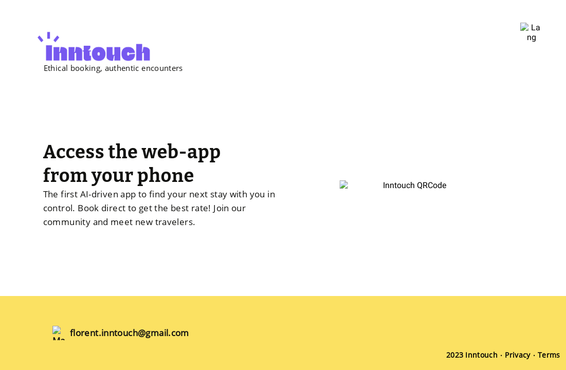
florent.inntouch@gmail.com (129, 333)
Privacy (517, 355)
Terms (549, 355)
